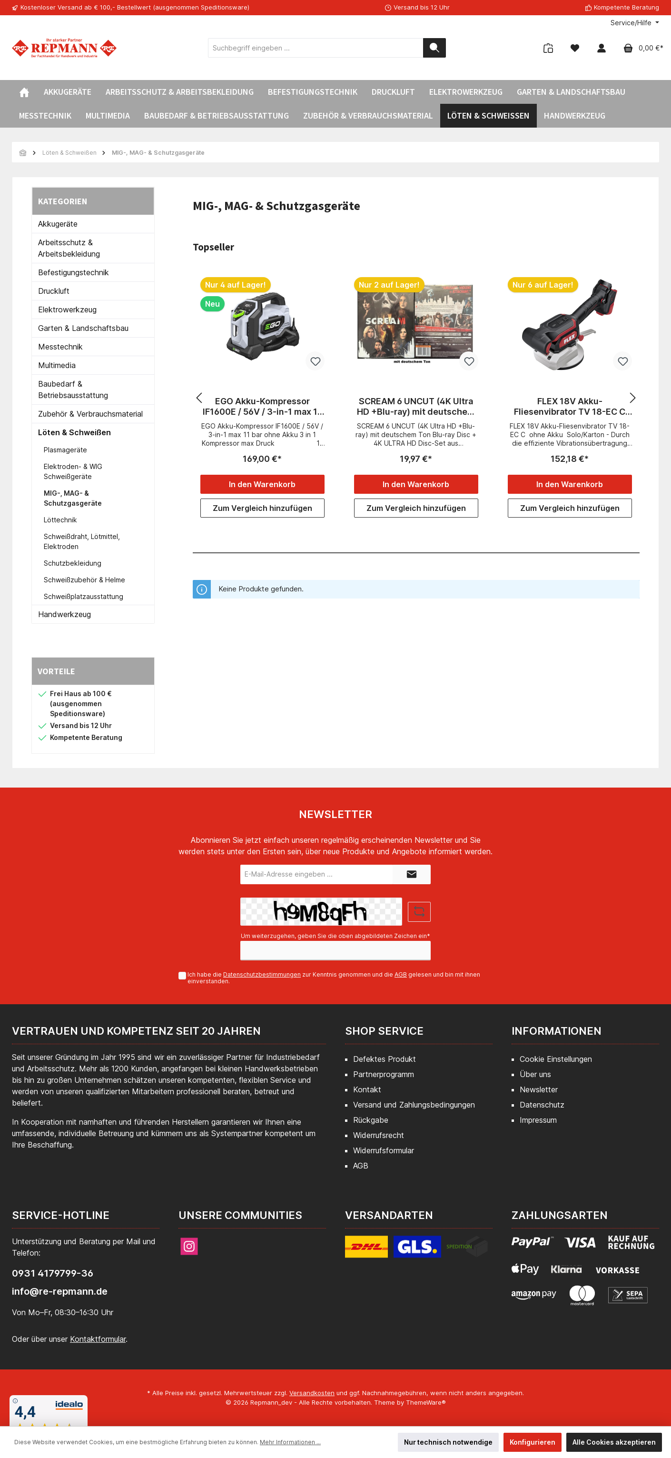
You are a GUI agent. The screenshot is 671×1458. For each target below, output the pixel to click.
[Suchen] (434, 48)
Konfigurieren (532, 1442)
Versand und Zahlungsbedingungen (414, 1104)
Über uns (535, 1074)
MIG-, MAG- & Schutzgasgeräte (73, 498)
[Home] (24, 92)
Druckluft (53, 291)
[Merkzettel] (575, 48)
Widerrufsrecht (378, 1135)
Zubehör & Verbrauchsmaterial (90, 414)
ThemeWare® (426, 1402)
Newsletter (539, 1089)
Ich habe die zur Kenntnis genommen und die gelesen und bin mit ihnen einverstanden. (333, 978)
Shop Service (384, 1031)
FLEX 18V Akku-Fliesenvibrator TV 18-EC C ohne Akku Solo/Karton (569, 406)
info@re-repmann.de (60, 1291)
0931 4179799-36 (52, 1273)
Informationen (557, 1031)
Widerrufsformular (383, 1150)
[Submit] (412, 874)
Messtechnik (60, 346)
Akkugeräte (58, 224)
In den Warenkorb (262, 484)
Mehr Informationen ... (290, 1442)
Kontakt (367, 1089)
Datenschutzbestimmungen (262, 974)
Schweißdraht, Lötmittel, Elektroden (82, 541)
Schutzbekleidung (72, 563)
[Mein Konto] (601, 48)
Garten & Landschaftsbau (83, 328)
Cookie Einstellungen (556, 1059)
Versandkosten (312, 1393)
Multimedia (57, 365)
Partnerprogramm (383, 1074)
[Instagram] (189, 1246)
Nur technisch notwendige (448, 1442)
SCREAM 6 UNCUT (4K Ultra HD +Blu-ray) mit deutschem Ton (416, 406)
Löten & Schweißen (74, 432)
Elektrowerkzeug (67, 309)
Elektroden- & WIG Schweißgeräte (73, 471)
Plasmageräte (65, 450)
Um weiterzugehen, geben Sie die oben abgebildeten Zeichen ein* (335, 935)
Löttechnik (60, 520)
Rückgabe (370, 1120)
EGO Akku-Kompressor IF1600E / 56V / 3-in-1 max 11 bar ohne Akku (262, 406)
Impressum (538, 1120)
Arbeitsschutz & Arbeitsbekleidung (69, 248)
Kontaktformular (98, 1339)
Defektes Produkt (384, 1059)
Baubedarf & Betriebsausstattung (73, 389)
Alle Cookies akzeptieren (614, 1442)
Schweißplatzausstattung (83, 596)
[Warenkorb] (640, 48)
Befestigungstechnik (73, 272)
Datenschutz (542, 1104)
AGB (401, 974)
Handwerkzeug (64, 614)
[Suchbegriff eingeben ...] (316, 48)
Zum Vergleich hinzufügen (262, 508)
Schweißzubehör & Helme (84, 580)
